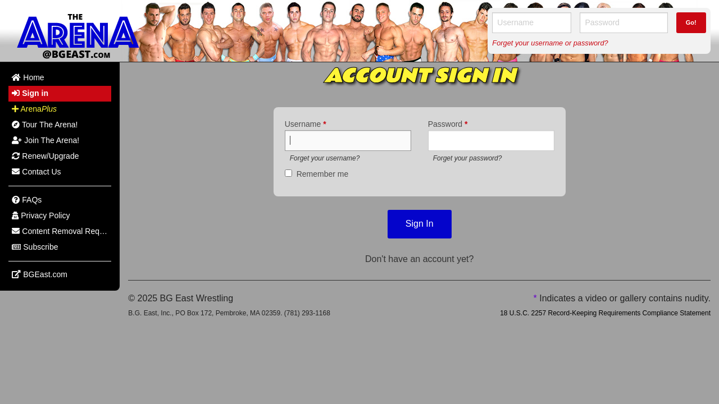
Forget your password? (467, 158)
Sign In (420, 223)
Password (448, 124)
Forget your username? (325, 158)
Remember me (323, 173)
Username (305, 124)
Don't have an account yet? (419, 259)
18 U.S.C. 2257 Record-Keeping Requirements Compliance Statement (605, 313)
